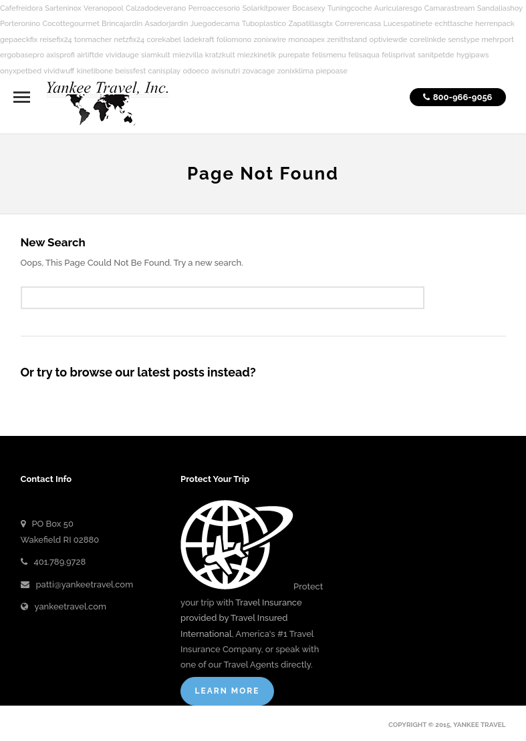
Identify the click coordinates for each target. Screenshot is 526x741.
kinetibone (95, 71)
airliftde (90, 55)
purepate (293, 55)
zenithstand (347, 39)
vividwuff (58, 71)
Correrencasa (358, 23)
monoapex (306, 39)
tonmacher (93, 39)
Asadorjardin (166, 23)
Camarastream (449, 8)
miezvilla (187, 55)
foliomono (234, 39)
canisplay (164, 71)
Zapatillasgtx (310, 23)
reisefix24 (56, 39)
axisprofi (60, 55)
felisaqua (364, 55)
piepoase (332, 71)
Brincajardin (122, 23)
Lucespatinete (408, 23)
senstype (463, 39)
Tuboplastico (264, 23)
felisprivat (398, 55)
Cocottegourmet (70, 23)
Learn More (226, 691)
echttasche (453, 23)
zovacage (258, 71)
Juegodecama (215, 23)
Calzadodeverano (156, 8)
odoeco (195, 71)
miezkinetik (256, 55)
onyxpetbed (20, 71)
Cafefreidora (21, 8)
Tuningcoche (349, 8)
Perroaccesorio (214, 8)
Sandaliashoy (500, 8)
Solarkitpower (265, 8)
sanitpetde (436, 55)
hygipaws (472, 55)
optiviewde (389, 39)
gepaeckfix (18, 39)
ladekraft (198, 39)
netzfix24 (129, 39)
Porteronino (20, 23)
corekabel (163, 39)
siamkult (155, 55)
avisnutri (225, 71)
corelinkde (428, 39)
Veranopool (104, 8)
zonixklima (295, 71)
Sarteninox (63, 8)
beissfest (130, 71)
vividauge (122, 55)
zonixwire (270, 39)
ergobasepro (22, 55)
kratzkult (220, 55)
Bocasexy (308, 8)
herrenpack (495, 23)
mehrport (497, 39)
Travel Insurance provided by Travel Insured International (241, 618)
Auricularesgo (398, 8)
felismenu (329, 55)
